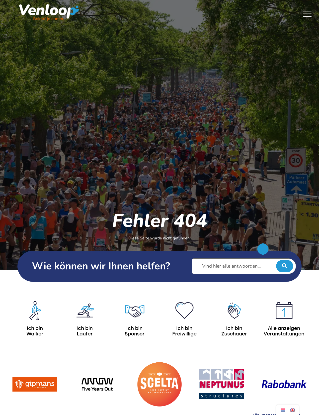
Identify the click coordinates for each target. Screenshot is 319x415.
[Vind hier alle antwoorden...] (244, 266)
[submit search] (284, 266)
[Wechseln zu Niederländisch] (283, 410)
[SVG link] (307, 13)
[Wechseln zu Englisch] (292, 410)
